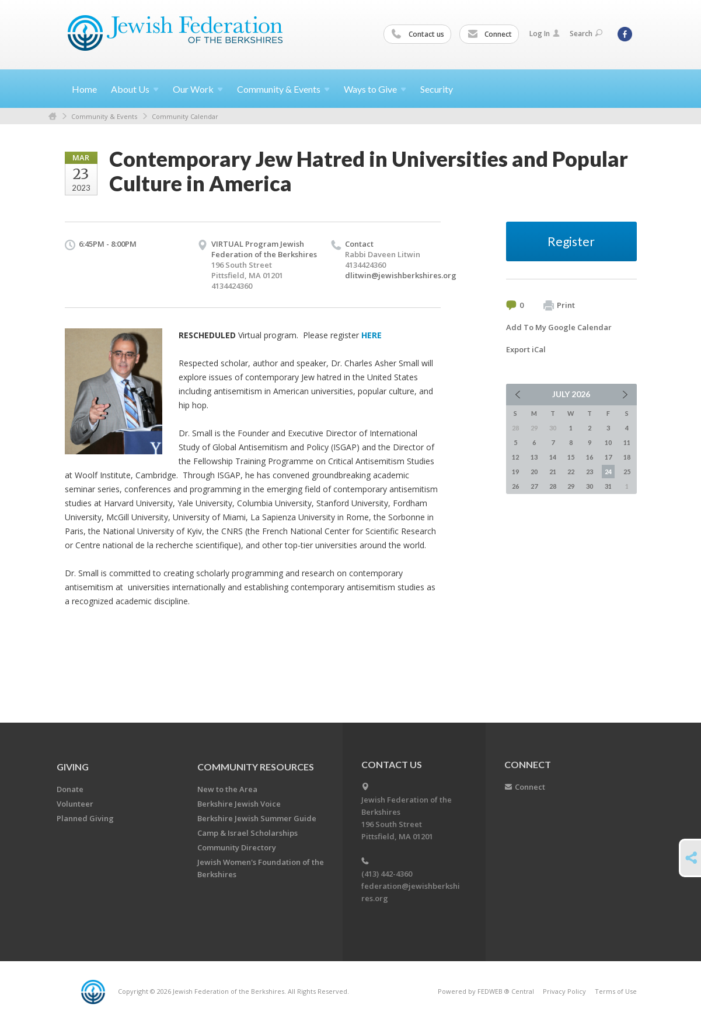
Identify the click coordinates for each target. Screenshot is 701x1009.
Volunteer (75, 803)
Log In (544, 33)
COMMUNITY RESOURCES (255, 766)
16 (589, 457)
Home (84, 88)
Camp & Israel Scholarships (247, 833)
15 (570, 457)
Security (436, 88)
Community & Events (104, 116)
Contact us (418, 34)
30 (589, 486)
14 (552, 457)
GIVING (73, 766)
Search (586, 33)
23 (589, 471)
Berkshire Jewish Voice (239, 803)
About (135, 88)
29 (570, 486)
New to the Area (227, 789)
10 (608, 442)
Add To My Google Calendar (559, 327)
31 (608, 486)
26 (515, 486)
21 (552, 471)
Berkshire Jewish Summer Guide (256, 818)
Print (559, 305)
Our (198, 88)
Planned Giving (85, 818)
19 (515, 471)
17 (608, 457)
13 (534, 457)
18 (626, 457)
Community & (283, 88)
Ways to (375, 88)
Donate (70, 789)
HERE (371, 335)
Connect (490, 34)
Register (571, 241)
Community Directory (236, 847)
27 (534, 486)
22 (570, 471)
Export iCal (526, 349)
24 (608, 471)
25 (626, 471)
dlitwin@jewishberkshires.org (400, 275)
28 (552, 486)
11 (626, 442)
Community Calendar (185, 116)
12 (515, 457)
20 (534, 471)
